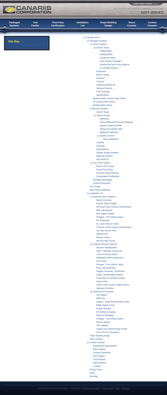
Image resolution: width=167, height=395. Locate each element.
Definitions (104, 119)
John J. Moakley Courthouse (109, 251)
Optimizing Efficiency (105, 85)
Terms (92, 373)
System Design (103, 115)
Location (97, 366)
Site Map (93, 376)
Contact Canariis (97, 342)
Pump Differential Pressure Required (116, 122)
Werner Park (102, 281)
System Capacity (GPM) (111, 125)
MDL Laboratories (104, 210)
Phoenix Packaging (105, 315)
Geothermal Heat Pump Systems (114, 64)
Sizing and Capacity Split (111, 129)
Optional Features (104, 88)
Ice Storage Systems (109, 68)
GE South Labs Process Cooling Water (113, 207)
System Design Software (107, 152)
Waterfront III (102, 234)
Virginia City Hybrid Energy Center (111, 329)
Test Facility (95, 186)
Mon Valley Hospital (105, 213)
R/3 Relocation (103, 220)
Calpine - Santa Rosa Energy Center (112, 302)
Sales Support (99, 349)
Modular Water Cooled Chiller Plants (109, 98)
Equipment (101, 71)
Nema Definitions (111, 139)
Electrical (100, 78)
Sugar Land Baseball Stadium (109, 275)
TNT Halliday (102, 325)
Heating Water (106, 54)
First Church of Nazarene (107, 332)
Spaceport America (104, 288)
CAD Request (99, 359)
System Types (102, 47)
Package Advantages (102, 180)
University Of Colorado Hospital (110, 278)
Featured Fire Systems (103, 291)
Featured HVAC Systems (104, 197)
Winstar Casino (103, 237)
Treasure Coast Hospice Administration (114, 227)
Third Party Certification (100, 190)
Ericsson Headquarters (106, 247)
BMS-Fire (100, 298)
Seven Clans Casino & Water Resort (112, 285)
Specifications (102, 95)
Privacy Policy (96, 369)
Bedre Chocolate (103, 200)
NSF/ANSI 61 (102, 159)
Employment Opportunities (105, 346)
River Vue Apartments (106, 268)
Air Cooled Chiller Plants (104, 102)
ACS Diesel (101, 295)
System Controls (107, 136)
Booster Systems (100, 108)
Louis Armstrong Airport (106, 254)
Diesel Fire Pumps (104, 169)
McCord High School (105, 241)
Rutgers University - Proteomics (110, 271)
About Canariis (96, 339)
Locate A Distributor (102, 352)
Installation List (96, 193)
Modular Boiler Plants (102, 105)
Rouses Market (103, 322)
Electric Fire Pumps (105, 166)
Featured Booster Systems (105, 244)
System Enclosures (101, 183)
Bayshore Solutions (92, 388)
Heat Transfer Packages (111, 61)
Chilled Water (106, 51)
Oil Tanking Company (106, 312)
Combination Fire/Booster (107, 176)
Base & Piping (102, 75)
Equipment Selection (109, 132)
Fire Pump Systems (102, 163)
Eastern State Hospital (106, 203)
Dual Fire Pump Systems (107, 173)
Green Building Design (100, 336)
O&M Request (99, 363)
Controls (100, 81)
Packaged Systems (98, 41)
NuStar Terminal (103, 308)
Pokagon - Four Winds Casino (109, 217)
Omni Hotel (101, 261)
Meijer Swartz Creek (105, 305)
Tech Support (99, 356)
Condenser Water (108, 58)
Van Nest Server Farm (106, 230)
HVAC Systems (100, 44)
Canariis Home (93, 37)
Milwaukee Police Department (109, 258)
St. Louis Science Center (107, 224)
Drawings (100, 146)
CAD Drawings (103, 91)
